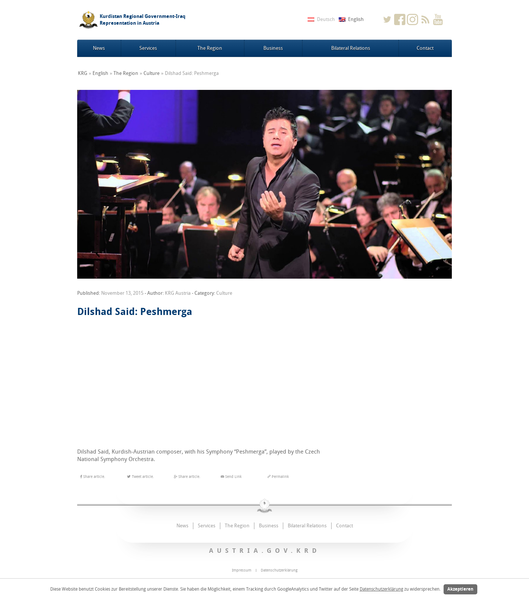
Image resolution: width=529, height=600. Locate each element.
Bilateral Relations (350, 48)
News (99, 48)
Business (273, 48)
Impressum (241, 570)
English (100, 73)
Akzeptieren (460, 589)
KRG (82, 73)
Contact (425, 48)
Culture (151, 73)
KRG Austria (178, 293)
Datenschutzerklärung (381, 589)
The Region (209, 48)
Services (148, 48)
